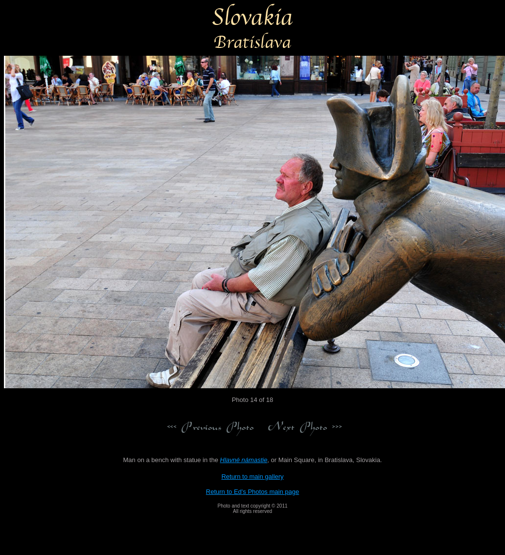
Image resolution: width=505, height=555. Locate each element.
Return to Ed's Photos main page (252, 491)
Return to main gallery (252, 476)
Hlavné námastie (244, 460)
